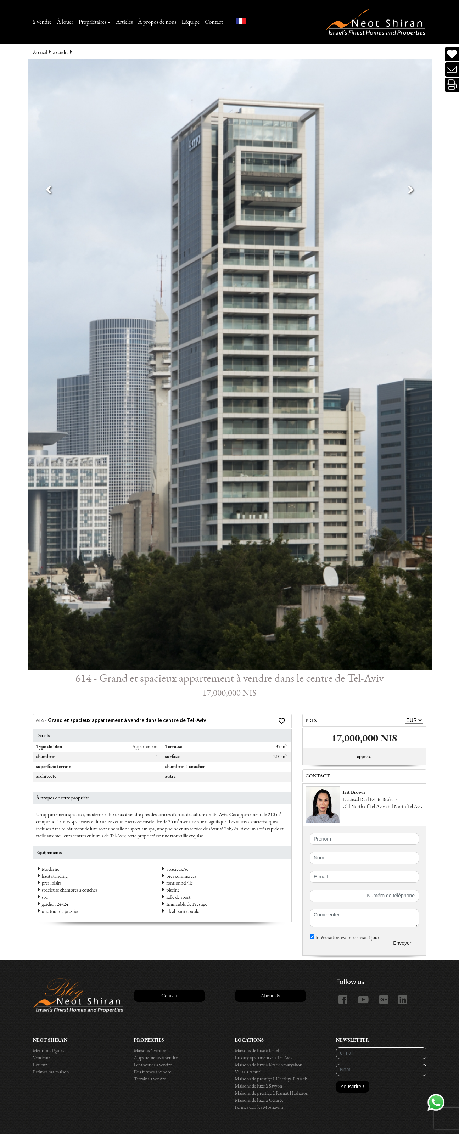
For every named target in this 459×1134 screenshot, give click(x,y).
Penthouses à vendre (153, 1064)
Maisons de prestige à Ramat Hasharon (272, 1093)
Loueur (40, 1064)
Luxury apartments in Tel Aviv (264, 1057)
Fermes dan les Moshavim (259, 1107)
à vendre (60, 52)
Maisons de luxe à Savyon (258, 1086)
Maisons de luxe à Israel (257, 1050)
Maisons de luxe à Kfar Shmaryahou (269, 1064)
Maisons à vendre (150, 1050)
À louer (65, 22)
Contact (214, 22)
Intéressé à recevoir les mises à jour (344, 937)
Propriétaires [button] (92, 22)
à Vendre (42, 22)
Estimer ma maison (51, 1071)
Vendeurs (42, 1057)
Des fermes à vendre (153, 1071)
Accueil (40, 52)
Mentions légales (49, 1050)
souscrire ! (352, 1086)
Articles (124, 22)
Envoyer (402, 943)
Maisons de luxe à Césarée (259, 1100)
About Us (270, 995)
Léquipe (191, 22)
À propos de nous (157, 22)
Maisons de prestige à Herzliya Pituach (271, 1079)
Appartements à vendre (156, 1057)
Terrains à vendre (150, 1079)
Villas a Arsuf (247, 1071)
